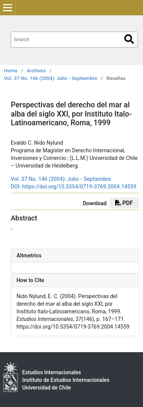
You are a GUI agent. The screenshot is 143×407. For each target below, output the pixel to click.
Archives (36, 70)
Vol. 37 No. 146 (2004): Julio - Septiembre (50, 78)
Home (11, 70)
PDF (124, 203)
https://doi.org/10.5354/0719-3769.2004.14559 (79, 187)
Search (129, 39)
